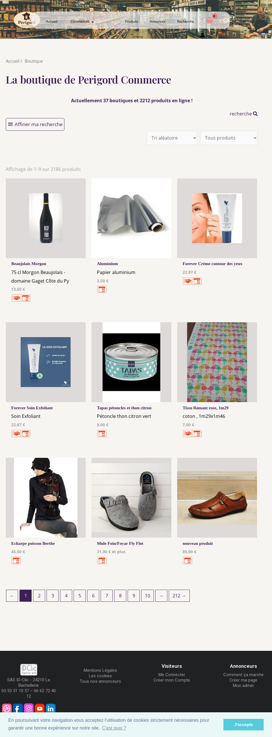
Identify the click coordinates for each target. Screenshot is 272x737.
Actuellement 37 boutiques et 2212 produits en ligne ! (132, 100)
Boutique (34, 61)
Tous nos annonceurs (100, 683)
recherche (244, 114)
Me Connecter (171, 677)
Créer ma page (243, 682)
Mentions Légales (100, 672)
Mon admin (243, 687)
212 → (179, 598)
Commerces (82, 22)
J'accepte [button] (243, 724)
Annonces (158, 21)
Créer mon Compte (172, 682)
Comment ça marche (243, 677)
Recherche (185, 21)
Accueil (52, 21)
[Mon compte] (202, 36)
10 (147, 598)
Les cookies (100, 678)
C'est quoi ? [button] (114, 728)
